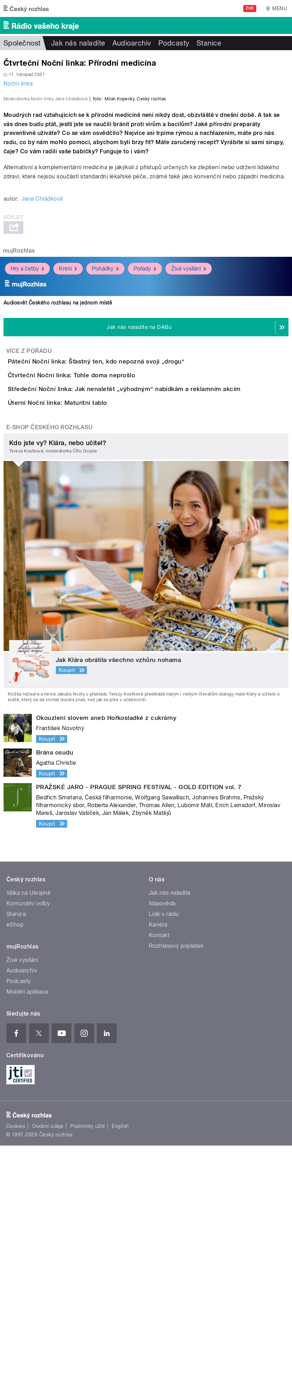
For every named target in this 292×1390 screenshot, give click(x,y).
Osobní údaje (48, 1371)
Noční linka (18, 83)
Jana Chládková (42, 363)
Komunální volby (28, 1148)
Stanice (209, 43)
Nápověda (162, 1148)
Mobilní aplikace (27, 1236)
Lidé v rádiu (164, 1158)
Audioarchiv (131, 43)
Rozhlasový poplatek (176, 1190)
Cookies (15, 1371)
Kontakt (159, 1180)
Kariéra (158, 1169)
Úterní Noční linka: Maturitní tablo (85, 627)
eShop (14, 1169)
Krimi (68, 433)
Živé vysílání (188, 433)
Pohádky (105, 433)
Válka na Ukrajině (28, 1137)
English (120, 1371)
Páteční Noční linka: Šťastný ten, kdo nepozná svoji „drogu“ (124, 525)
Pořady (145, 433)
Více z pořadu (29, 515)
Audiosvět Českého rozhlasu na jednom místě (58, 467)
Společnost (22, 43)
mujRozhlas (19, 415)
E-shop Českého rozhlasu (49, 671)
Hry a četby (27, 433)
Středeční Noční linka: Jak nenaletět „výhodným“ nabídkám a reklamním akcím (152, 593)
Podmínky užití (87, 1371)
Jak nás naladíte (78, 43)
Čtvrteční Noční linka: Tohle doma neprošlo (99, 559)
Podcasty (173, 43)
